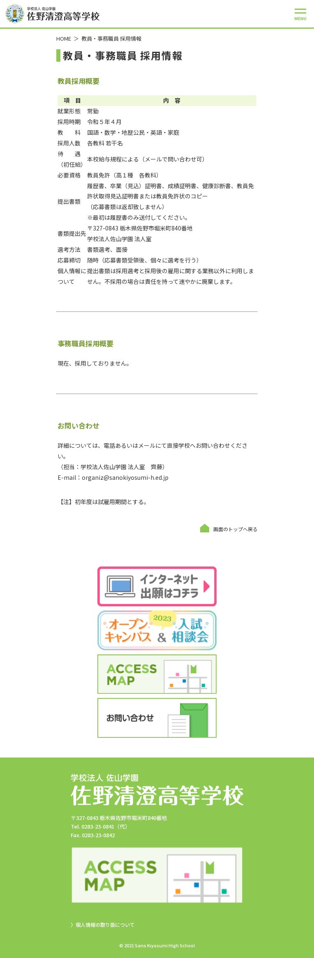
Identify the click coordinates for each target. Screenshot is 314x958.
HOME (63, 38)
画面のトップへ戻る (235, 528)
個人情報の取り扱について (105, 924)
